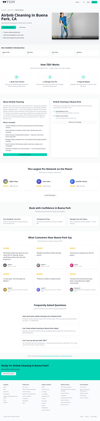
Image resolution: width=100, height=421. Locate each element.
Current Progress (84, 398)
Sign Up (94, 2)
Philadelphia (45, 407)
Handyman (63, 395)
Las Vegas (44, 391)
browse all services (66, 356)
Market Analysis (84, 393)
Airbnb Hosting (26, 391)
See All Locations (46, 410)
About (4, 387)
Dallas (43, 387)
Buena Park (10, 10)
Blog (4, 389)
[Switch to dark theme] (83, 2)
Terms (81, 416)
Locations (3, 10)
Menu (78, 2)
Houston (44, 398)
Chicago (44, 403)
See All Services (64, 404)
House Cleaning (65, 393)
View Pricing (22, 27)
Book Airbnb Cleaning (8, 27)
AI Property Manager (66, 387)
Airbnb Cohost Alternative (28, 394)
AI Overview (83, 387)
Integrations (6, 394)
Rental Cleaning (65, 400)
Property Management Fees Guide (10, 397)
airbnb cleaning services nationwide (49, 356)
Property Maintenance (66, 398)
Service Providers (26, 396)
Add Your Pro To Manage (75, 122)
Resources (6, 391)
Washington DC (46, 396)
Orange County (45, 389)
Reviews (5, 402)
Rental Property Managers (29, 389)
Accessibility (94, 416)
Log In (88, 2)
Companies (25, 398)
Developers (25, 401)
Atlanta (43, 405)
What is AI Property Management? (85, 390)
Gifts (23, 403)
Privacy (87, 416)
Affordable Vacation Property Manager (68, 390)
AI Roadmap (83, 395)
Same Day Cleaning (66, 402)
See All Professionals (50, 195)
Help (4, 400)
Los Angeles (45, 394)
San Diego (44, 401)
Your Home (25, 387)
